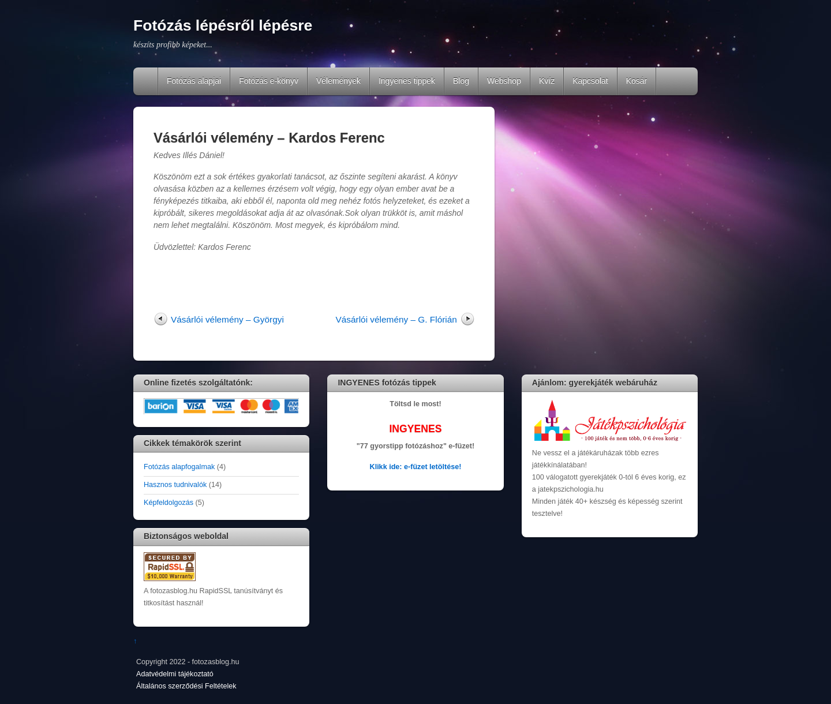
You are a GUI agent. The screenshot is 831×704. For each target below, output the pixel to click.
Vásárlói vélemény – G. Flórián (395, 319)
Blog (461, 80)
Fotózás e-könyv (268, 80)
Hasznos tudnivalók (175, 485)
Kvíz (547, 80)
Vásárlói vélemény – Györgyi (227, 319)
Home (146, 81)
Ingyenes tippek (407, 80)
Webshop (504, 80)
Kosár (636, 80)
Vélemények (338, 80)
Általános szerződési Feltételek (186, 686)
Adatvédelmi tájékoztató (175, 674)
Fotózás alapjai (194, 80)
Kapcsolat (590, 80)
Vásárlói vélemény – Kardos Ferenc (269, 137)
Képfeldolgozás (168, 503)
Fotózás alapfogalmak (179, 467)
